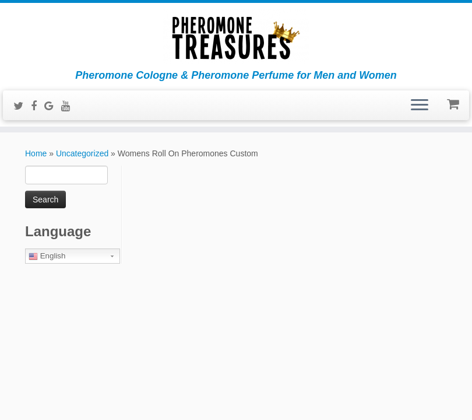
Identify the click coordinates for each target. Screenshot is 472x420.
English (47, 256)
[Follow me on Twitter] (22, 106)
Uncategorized (82, 153)
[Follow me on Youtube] (69, 106)
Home (36, 153)
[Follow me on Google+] (52, 106)
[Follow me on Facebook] (37, 106)
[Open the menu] (419, 105)
